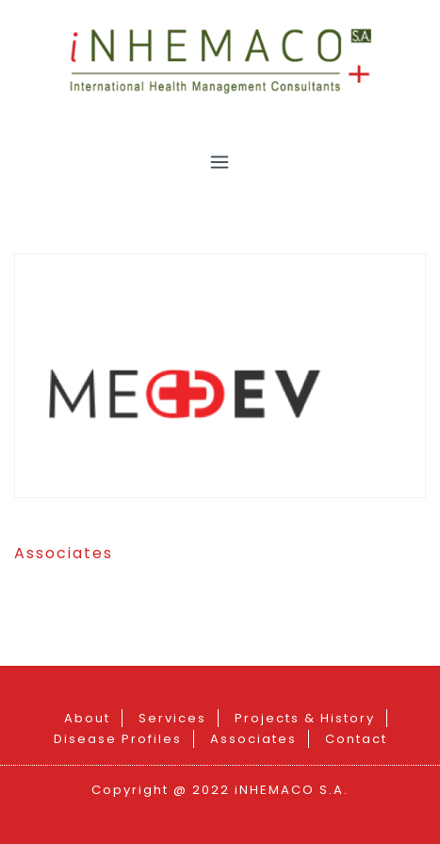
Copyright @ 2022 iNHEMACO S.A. (220, 790)
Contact (356, 739)
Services (172, 718)
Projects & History (305, 718)
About (87, 718)
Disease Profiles (118, 739)
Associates (63, 553)
